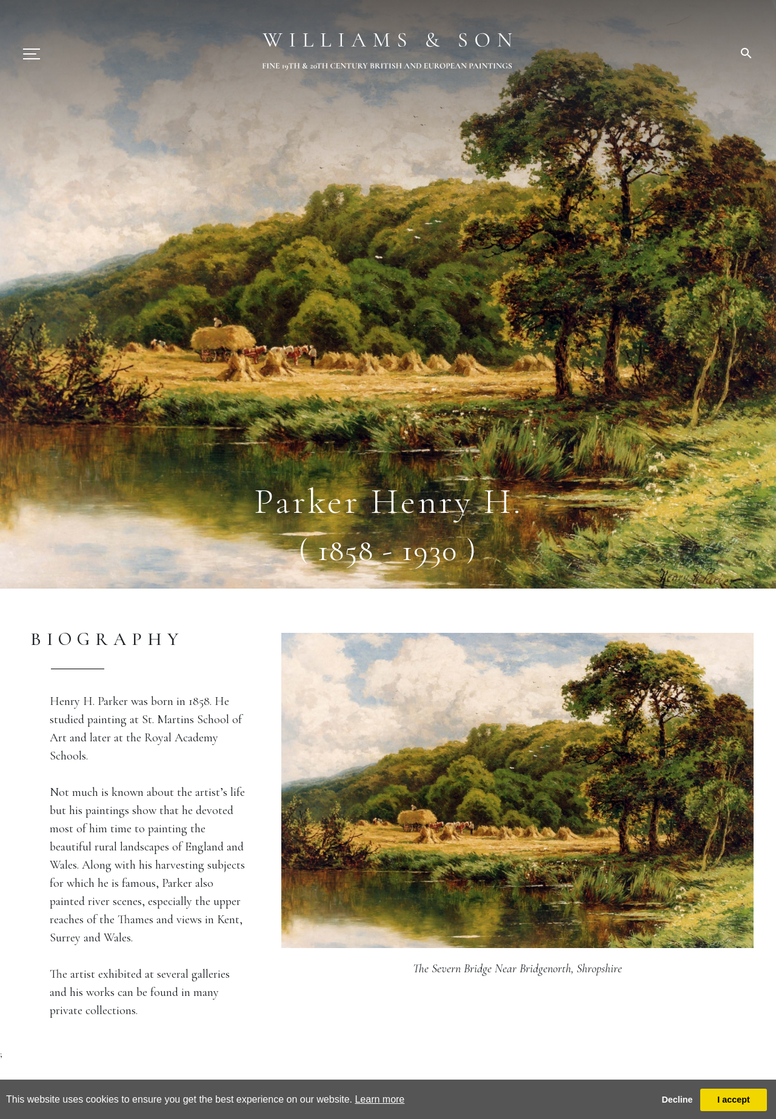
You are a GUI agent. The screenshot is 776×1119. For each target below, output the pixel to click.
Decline (676, 1099)
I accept (733, 1099)
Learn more (379, 1099)
